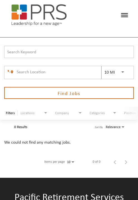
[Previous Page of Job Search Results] (114, 161)
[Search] (69, 93)
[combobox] (69, 52)
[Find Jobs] (69, 93)
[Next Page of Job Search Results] (126, 161)
